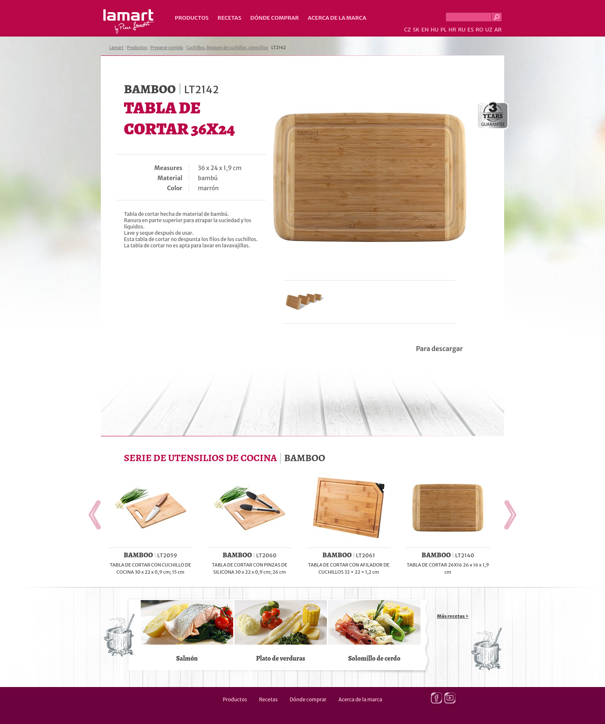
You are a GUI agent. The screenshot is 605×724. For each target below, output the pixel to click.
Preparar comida (166, 47)
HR (452, 29)
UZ (488, 29)
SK (416, 29)
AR (498, 29)
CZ (407, 29)
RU (462, 29)
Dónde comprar (274, 17)
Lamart (129, 21)
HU (435, 29)
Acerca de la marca (337, 17)
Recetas (230, 17)
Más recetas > (453, 616)
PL (443, 29)
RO (479, 29)
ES (471, 29)
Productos (192, 17)
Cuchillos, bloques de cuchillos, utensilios (227, 47)
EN (425, 29)
